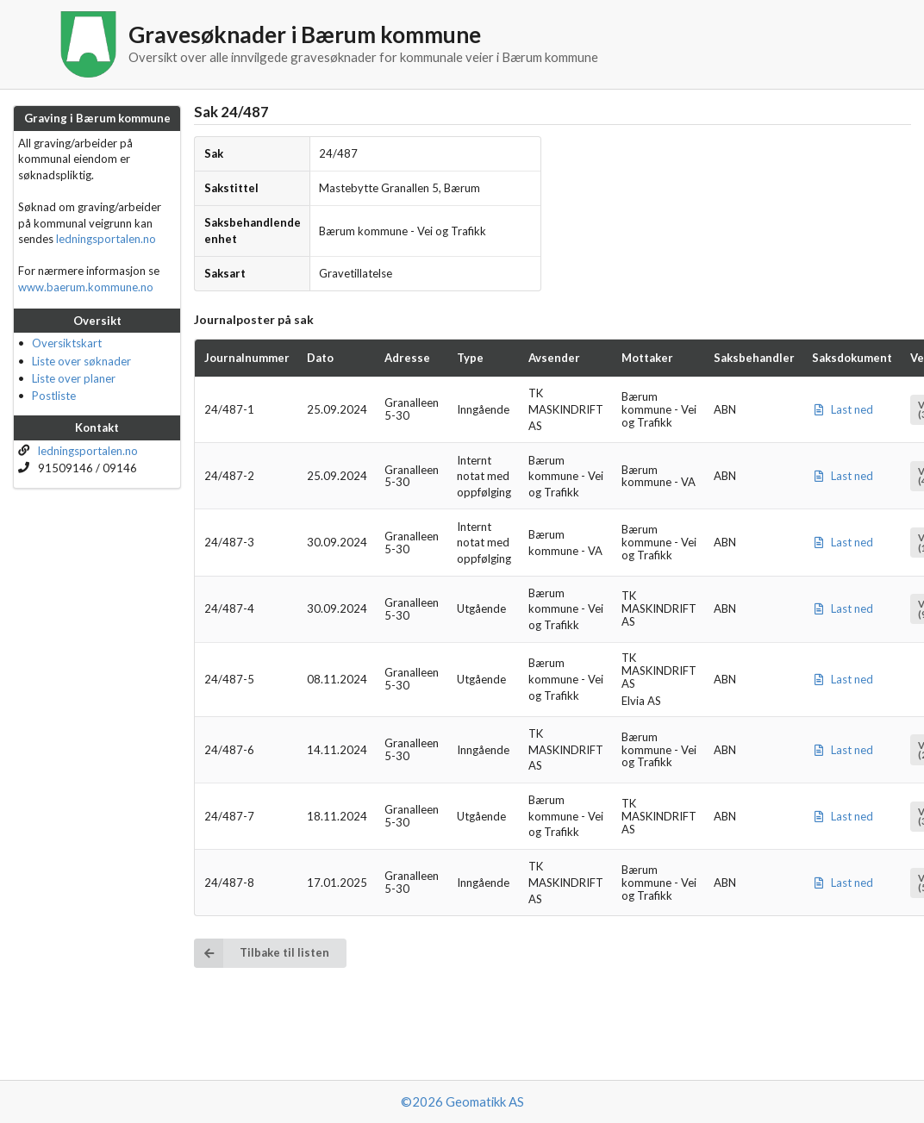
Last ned (842, 409)
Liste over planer (74, 378)
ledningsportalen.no (106, 239)
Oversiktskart (67, 343)
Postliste (54, 395)
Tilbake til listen (261, 953)
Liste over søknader (81, 361)
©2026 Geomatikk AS (462, 1101)
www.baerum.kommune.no (85, 287)
